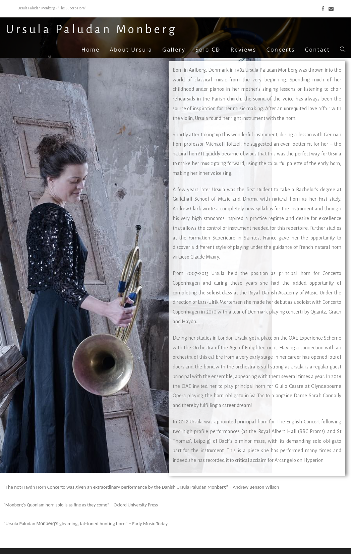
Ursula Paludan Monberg (91, 29)
